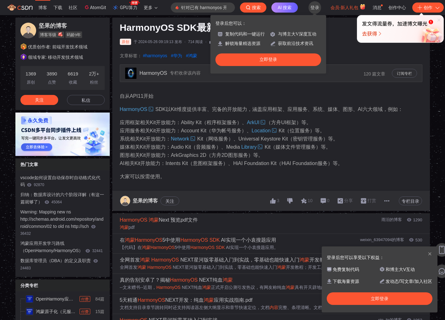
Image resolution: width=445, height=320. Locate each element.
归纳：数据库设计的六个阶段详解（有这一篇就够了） (62, 198)
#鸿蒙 (191, 55)
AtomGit (95, 7)
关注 (169, 201)
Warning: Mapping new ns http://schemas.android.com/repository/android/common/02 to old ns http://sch (62, 222)
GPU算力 (126, 6)
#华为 (176, 55)
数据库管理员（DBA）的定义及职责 (59, 264)
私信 (85, 100)
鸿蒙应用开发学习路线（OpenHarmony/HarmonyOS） (61, 247)
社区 (73, 7)
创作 (428, 7)
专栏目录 (410, 201)
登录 (314, 7)
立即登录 (268, 59)
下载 (57, 7)
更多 (151, 7)
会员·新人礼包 (348, 7)
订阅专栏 (404, 73)
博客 (42, 7)
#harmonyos (155, 55)
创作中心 (397, 7)
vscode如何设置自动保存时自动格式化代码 (60, 181)
